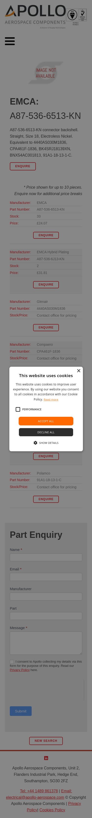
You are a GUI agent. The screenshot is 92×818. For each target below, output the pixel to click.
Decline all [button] (46, 432)
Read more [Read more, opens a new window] (51, 399)
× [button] (78, 371)
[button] (18, 409)
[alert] (46, 409)
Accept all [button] (46, 421)
